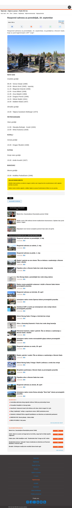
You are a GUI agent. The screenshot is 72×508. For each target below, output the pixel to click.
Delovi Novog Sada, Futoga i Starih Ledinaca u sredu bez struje (38, 362)
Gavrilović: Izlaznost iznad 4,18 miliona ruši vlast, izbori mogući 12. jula (31, 408)
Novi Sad (3, 13)
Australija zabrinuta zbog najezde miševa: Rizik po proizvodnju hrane (30, 402)
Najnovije (3, 11)
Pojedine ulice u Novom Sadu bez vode (30, 377)
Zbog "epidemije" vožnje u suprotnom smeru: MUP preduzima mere (30, 411)
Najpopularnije (40, 13)
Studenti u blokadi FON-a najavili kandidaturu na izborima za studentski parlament (34, 414)
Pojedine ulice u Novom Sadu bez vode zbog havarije (35, 268)
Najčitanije (21, 13)
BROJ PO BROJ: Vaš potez (18, 420)
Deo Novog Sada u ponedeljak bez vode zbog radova (35, 277)
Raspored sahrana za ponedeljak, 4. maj (30, 238)
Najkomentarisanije (30, 13)
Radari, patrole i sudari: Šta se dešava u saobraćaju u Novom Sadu (39, 355)
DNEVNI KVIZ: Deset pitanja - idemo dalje (22, 417)
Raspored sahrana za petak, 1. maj (28, 253)
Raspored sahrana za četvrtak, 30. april (30, 292)
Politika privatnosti (36, 494)
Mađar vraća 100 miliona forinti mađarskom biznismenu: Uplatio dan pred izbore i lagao (40, 221)
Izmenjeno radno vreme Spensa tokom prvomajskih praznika (37, 299)
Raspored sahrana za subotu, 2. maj (29, 245)
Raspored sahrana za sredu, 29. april (29, 346)
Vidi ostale (59, 450)
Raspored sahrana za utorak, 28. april (29, 385)
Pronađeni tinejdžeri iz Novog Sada (20, 405)
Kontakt (36, 483)
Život (11, 13)
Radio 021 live (23, 11)
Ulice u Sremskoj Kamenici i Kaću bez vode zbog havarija (36, 323)
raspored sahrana (14, 201)
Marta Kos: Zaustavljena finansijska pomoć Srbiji (32, 214)
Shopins (36, 469)
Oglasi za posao (13, 11)
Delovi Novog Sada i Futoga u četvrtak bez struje (33, 316)
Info (8, 13)
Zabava (15, 13)
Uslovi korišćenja (36, 490)
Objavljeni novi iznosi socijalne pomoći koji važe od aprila (35, 229)
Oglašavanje (36, 479)
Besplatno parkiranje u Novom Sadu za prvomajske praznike (37, 370)
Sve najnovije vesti (56, 423)
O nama (36, 476)
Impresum (36, 487)
